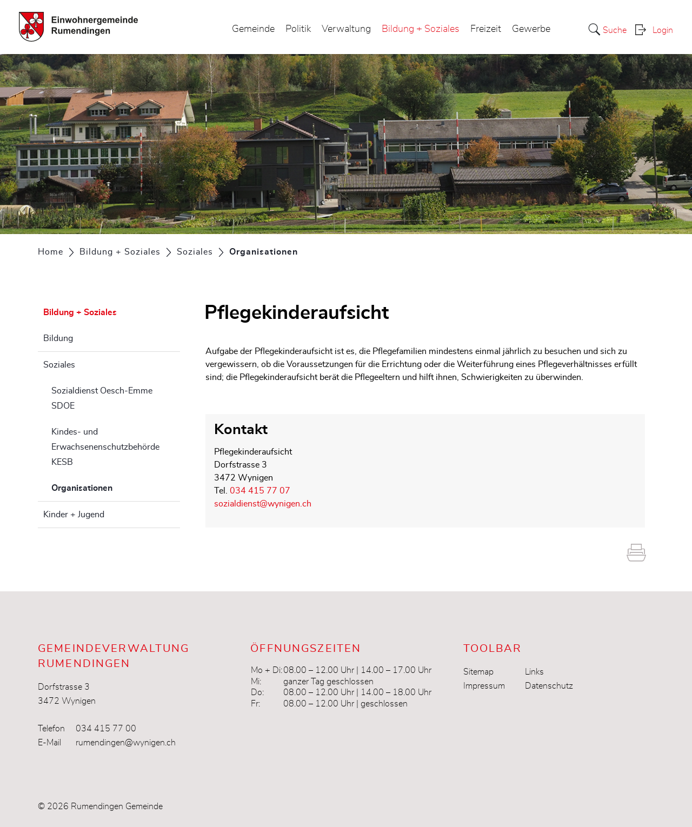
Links (534, 672)
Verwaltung (346, 29)
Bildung (58, 338)
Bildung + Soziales (421, 29)
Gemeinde (253, 29)
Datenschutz (549, 686)
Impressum (484, 686)
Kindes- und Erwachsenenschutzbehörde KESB (105, 447)
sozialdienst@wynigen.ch (262, 503)
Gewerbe (531, 29)
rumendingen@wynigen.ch (126, 742)
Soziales (59, 365)
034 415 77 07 (260, 490)
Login (663, 30)
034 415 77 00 (106, 728)
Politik (298, 29)
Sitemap (478, 672)
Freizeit (485, 29)
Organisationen (109, 486)
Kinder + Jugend (73, 514)
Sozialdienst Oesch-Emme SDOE (101, 398)
